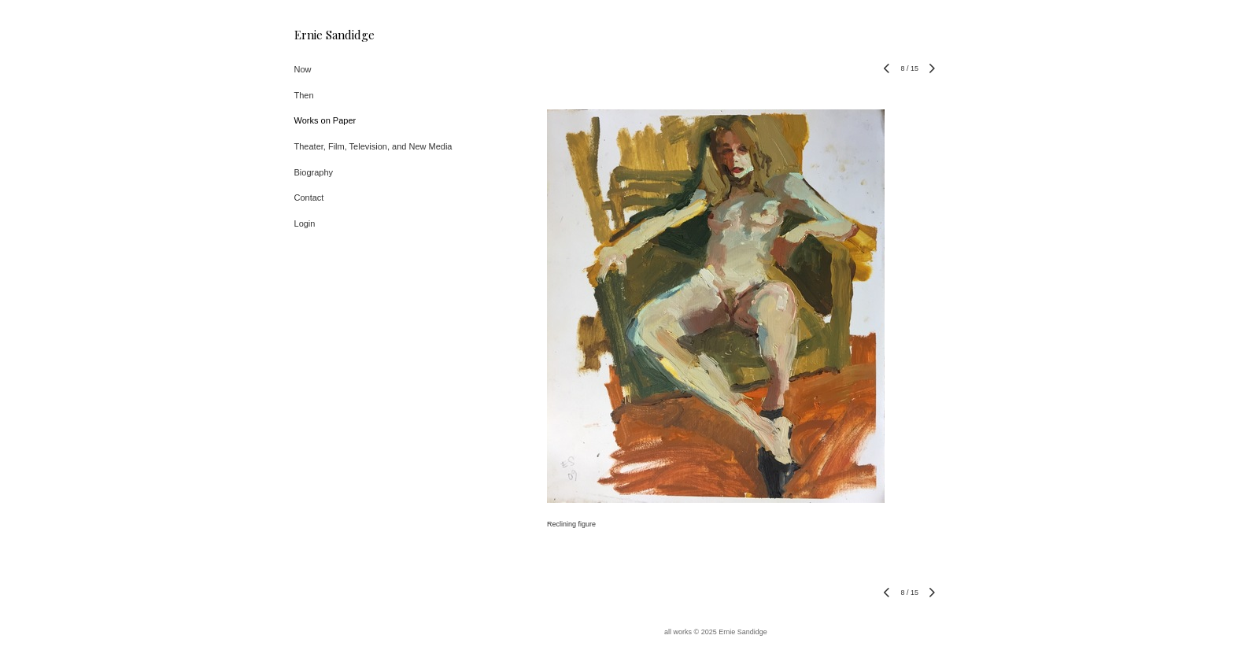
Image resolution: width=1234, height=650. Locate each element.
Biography (314, 172)
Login (305, 223)
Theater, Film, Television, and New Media (373, 146)
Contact (309, 197)
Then (304, 95)
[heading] (333, 35)
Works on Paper (325, 120)
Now (303, 69)
